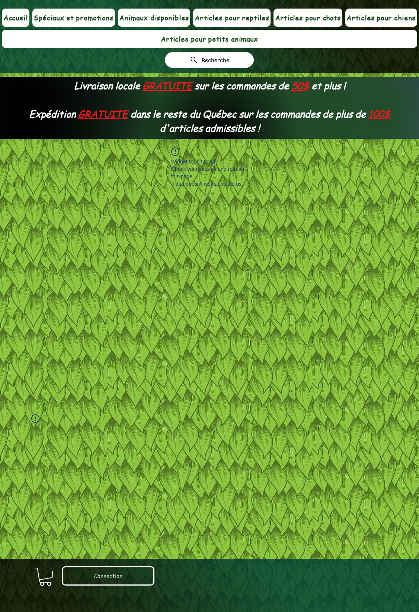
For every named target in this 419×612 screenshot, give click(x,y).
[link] (45, 577)
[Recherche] (209, 60)
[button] (154, 18)
